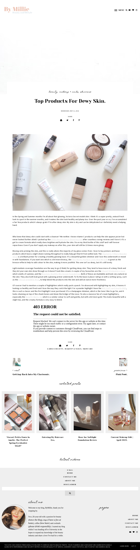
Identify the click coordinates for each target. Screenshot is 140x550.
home (70, 473)
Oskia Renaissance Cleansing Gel (66, 239)
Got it (134, 546)
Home (135, 515)
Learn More (124, 546)
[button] (118, 10)
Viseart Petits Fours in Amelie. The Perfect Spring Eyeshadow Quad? (18, 441)
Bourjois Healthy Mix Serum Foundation (61, 274)
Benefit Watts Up (34, 297)
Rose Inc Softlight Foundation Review (87, 438)
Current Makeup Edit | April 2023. (122, 438)
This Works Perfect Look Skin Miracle (90, 259)
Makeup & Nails (68, 92)
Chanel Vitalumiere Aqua (113, 271)
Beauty (53, 92)
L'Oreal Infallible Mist (29, 280)
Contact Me (70, 477)
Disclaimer (70, 484)
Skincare (85, 92)
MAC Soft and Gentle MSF (114, 288)
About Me (70, 481)
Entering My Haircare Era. (53, 438)
